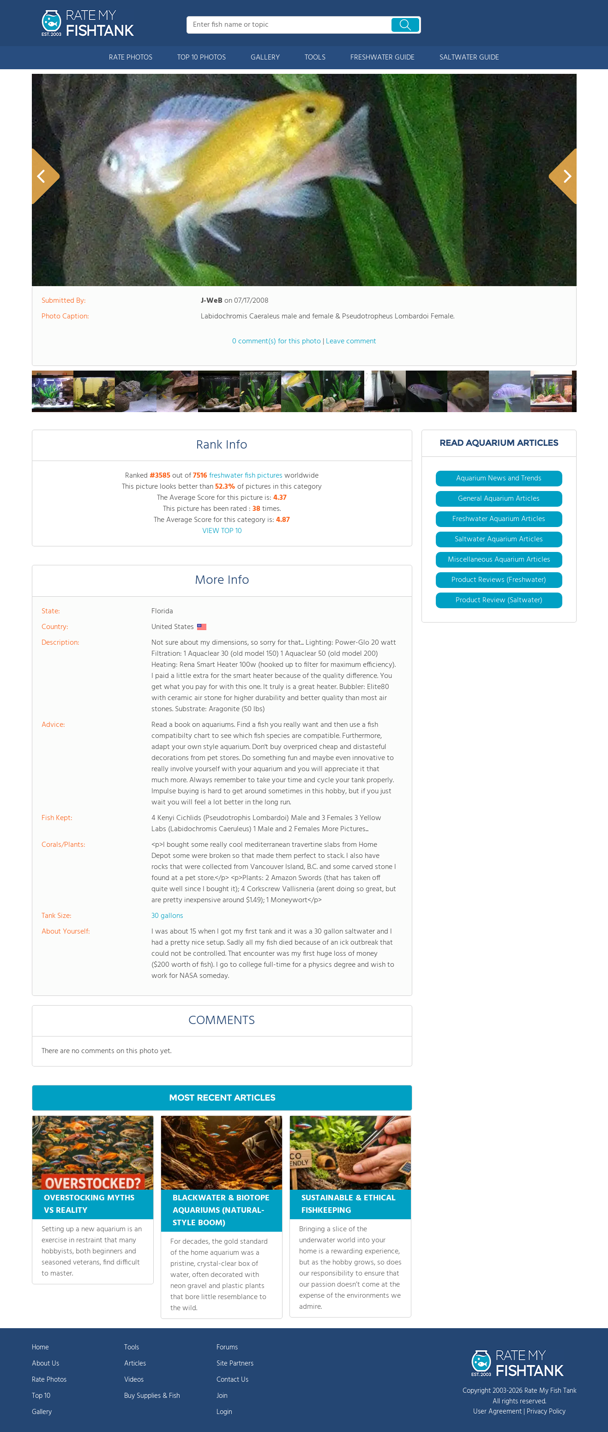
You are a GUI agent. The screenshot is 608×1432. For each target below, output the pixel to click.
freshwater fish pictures (246, 476)
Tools (131, 1347)
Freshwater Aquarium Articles (498, 519)
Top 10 (41, 1396)
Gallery (42, 1412)
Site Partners (235, 1363)
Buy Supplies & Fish (152, 1396)
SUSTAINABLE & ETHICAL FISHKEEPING (348, 1204)
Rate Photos (49, 1379)
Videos (134, 1379)
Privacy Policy (546, 1411)
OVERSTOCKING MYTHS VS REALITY (89, 1204)
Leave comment (351, 342)
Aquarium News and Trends (499, 479)
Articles (135, 1363)
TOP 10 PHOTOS (201, 58)
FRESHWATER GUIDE (382, 58)
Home (40, 1347)
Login (224, 1412)
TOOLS (315, 58)
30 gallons (167, 916)
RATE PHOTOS (130, 58)
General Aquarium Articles (499, 499)
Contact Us (232, 1379)
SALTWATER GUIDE (469, 58)
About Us (45, 1363)
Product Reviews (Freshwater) (498, 580)
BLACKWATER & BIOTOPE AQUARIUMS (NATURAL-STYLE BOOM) (221, 1210)
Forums (227, 1347)
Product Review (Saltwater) (499, 600)
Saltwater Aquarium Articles (499, 539)
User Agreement (497, 1411)
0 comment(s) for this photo (276, 342)
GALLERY (265, 58)
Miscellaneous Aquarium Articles (499, 560)
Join (222, 1396)
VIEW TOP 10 (222, 531)
